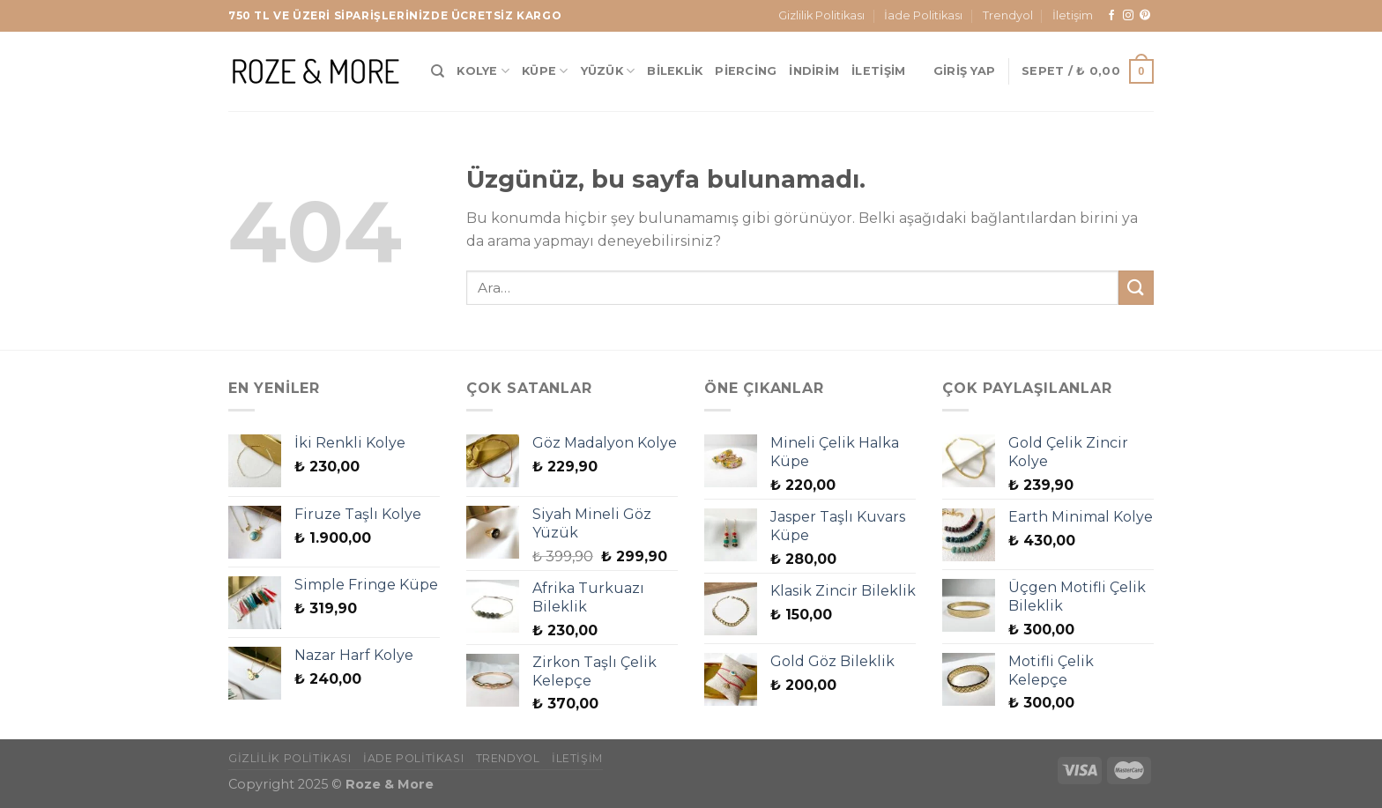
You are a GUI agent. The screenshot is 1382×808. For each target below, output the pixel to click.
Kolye (483, 71)
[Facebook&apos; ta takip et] (1111, 16)
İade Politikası (923, 15)
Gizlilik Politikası (821, 15)
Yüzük (608, 71)
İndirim (814, 71)
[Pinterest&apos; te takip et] (1145, 16)
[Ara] (437, 71)
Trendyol (1008, 15)
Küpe (545, 71)
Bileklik (674, 71)
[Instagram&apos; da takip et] (1128, 16)
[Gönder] (1136, 288)
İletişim (1072, 15)
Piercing (745, 71)
